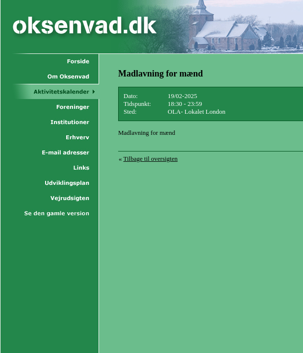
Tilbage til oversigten (151, 158)
